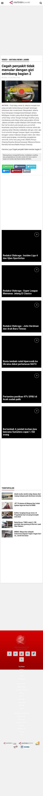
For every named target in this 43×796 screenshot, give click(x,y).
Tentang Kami (21, 716)
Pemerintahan (21, 683)
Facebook (21, 679)
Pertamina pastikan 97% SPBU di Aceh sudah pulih (20, 398)
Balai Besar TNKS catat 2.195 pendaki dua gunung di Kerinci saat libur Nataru (27, 524)
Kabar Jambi (22, 687)
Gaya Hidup (21, 702)
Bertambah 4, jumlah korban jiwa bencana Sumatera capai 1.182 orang (20, 432)
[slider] (9, 100)
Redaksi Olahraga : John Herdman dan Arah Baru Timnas (21, 327)
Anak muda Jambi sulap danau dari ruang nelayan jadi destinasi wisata (27, 495)
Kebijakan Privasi (21, 722)
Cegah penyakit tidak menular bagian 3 (26, 149)
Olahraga (21, 705)
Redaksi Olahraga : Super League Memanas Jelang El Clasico (20, 292)
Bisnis (22, 696)
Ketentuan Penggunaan (21, 713)
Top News (21, 666)
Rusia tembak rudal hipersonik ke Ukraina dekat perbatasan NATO (20, 362)
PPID (21, 735)
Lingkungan (21, 699)
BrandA (21, 725)
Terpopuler (8, 488)
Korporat (21, 732)
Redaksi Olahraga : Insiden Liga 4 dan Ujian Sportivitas (20, 257)
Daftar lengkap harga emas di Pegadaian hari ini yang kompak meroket (26, 515)
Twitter (21, 676)
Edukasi (21, 693)
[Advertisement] (21, 30)
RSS (21, 673)
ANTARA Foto (21, 728)
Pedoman (21, 719)
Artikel (21, 708)
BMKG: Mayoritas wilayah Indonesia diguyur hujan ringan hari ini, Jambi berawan (27, 534)
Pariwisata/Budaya (21, 690)
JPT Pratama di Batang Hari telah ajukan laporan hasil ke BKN (27, 504)
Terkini (21, 669)
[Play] (4, 100)
